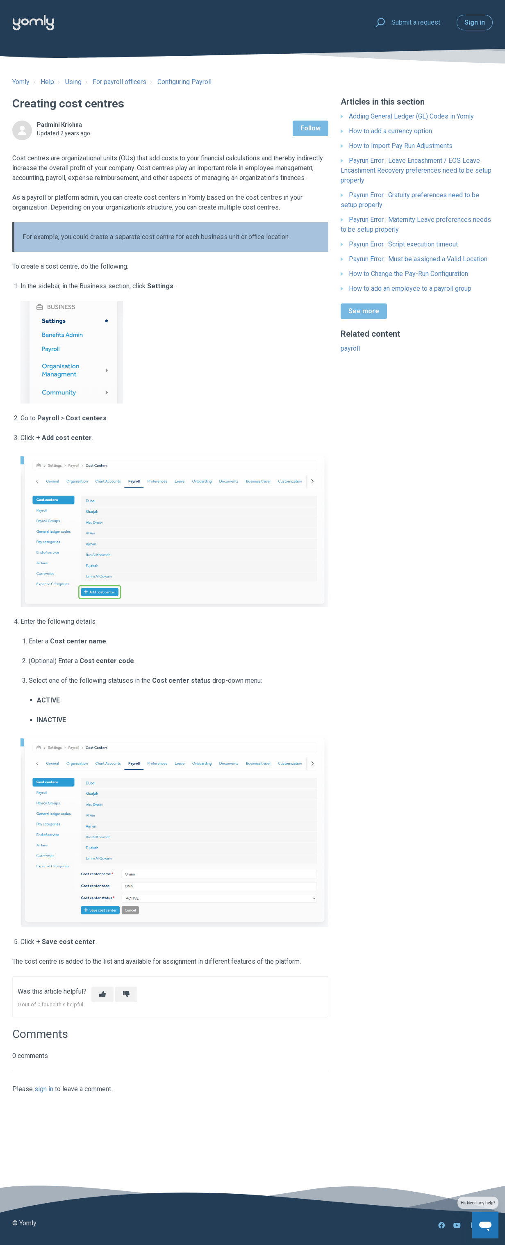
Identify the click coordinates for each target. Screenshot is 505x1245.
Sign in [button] (474, 22)
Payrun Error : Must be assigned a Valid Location (418, 259)
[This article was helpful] (102, 994)
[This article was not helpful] (126, 994)
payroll (350, 348)
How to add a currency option (390, 131)
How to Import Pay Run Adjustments (401, 146)
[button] (379, 22)
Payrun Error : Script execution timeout (403, 244)
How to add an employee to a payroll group (410, 288)
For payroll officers (119, 82)
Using (73, 82)
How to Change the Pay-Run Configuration (408, 274)
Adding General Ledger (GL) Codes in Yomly (411, 116)
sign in (43, 1089)
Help (47, 82)
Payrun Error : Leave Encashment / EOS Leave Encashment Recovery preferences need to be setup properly (416, 170)
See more (363, 311)
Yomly (21, 82)
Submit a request (415, 22)
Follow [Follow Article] (310, 128)
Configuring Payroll (184, 82)
